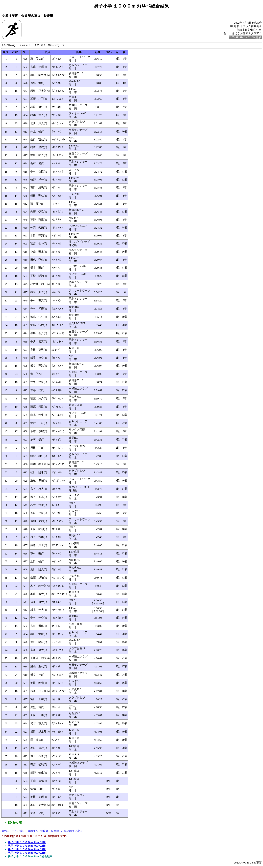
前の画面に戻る (73, 831)
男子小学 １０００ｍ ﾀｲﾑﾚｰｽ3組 (27, 849)
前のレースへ (9, 831)
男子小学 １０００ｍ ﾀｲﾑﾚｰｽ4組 (27, 853)
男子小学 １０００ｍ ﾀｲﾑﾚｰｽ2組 (27, 846)
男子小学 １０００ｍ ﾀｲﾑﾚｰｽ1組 (27, 842)
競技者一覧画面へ (51, 831)
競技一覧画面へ (28, 831)
